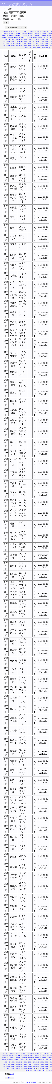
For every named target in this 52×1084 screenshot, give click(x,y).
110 (46, 37)
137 (14, 41)
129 (43, 39)
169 (43, 44)
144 (31, 41)
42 (21, 33)
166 (36, 44)
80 (37, 35)
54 (42, 33)
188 (41, 46)
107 (39, 37)
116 (12, 39)
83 (42, 35)
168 (41, 44)
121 (24, 39)
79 (35, 35)
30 (51, 31)
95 (12, 37)
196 (33, 48)
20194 (12, 1074)
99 (19, 37)
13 (21, 31)
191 (48, 46)
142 (26, 41)
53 (40, 33)
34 (7, 33)
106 (36, 37)
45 (26, 33)
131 (48, 39)
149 (43, 41)
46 (28, 33)
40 (18, 33)
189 (43, 46)
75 (28, 35)
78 (33, 35)
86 (47, 35)
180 (21, 46)
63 (7, 35)
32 (4, 33)
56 (45, 33)
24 (40, 31)
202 (47, 48)
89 (2, 37)
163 (29, 44)
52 (39, 33)
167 (38, 44)
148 (41, 41)
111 (48, 37)
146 (36, 41)
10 (16, 31)
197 (35, 48)
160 (21, 44)
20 (33, 31)
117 (14, 39)
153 (4, 44)
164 (31, 44)
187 (38, 46)
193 (26, 48)
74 (26, 35)
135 (9, 41)
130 (46, 39)
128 (41, 39)
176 (12, 46)
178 (17, 46)
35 (9, 33)
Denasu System (31, 1082)
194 (28, 48)
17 (28, 31)
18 (30, 31)
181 (24, 46)
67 (14, 35)
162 (26, 44)
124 (31, 39)
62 (6, 35)
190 (46, 46)
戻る (9, 1078)
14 (23, 31)
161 (24, 44)
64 (9, 35)
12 (19, 31)
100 (22, 37)
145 (34, 41)
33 (6, 33)
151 (48, 41)
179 (19, 46)
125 (34, 39)
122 (26, 39)
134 (7, 41)
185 (34, 46)
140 (21, 41)
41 (19, 33)
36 (11, 33)
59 (51, 33)
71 (21, 35)
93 (9, 37)
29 (49, 31)
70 (19, 35)
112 (51, 37)
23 (39, 31)
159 (19, 44)
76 (30, 35)
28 (47, 31)
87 (49, 35)
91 (5, 37)
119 (19, 39)
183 (29, 46)
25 (42, 31)
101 (24, 37)
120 (21, 39)
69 (18, 35)
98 (17, 37)
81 (39, 35)
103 (29, 37)
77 (32, 35)
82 (40, 35)
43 (23, 33)
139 (19, 41)
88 (51, 35)
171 (48, 44)
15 (25, 31)
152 (51, 41)
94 (11, 37)
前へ (4, 31)
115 (9, 39)
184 (31, 46)
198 (38, 48)
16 (26, 31)
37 (12, 33)
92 (7, 37)
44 (25, 33)
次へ (50, 48)
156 (12, 44)
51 (37, 33)
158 (17, 44)
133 (4, 41)
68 (16, 35)
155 (9, 44)
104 (31, 37)
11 (18, 31)
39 (16, 33)
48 (32, 33)
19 (32, 31)
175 (9, 46)
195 (30, 48)
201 (45, 48)
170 (46, 44)
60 (2, 35)
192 (51, 46)
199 (40, 48)
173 (4, 46)
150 (46, 41)
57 (47, 33)
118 (17, 39)
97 (16, 37)
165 (34, 44)
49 (33, 33)
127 (38, 39)
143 (29, 41)
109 (43, 37)
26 (44, 31)
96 (14, 37)
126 (36, 39)
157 (14, 44)
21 (35, 31)
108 (41, 37)
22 (37, 31)
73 (25, 35)
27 (45, 31)
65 (11, 35)
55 (44, 33)
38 (14, 33)
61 (4, 35)
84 (44, 35)
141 (24, 41)
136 (12, 41)
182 (26, 46)
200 (43, 48)
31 (2, 33)
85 (45, 35)
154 (7, 44)
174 (7, 46)
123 (29, 39)
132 (51, 39)
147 (38, 41)
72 (23, 35)
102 (26, 37)
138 (17, 41)
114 (7, 39)
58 (49, 33)
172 (51, 44)
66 (12, 35)
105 (34, 37)
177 (14, 46)
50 (35, 33)
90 (4, 37)
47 (30, 33)
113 (5, 39)
